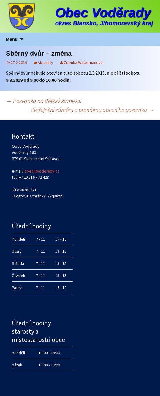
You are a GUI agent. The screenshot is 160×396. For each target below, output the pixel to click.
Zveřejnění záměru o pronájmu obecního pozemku (92, 109)
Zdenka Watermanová (83, 62)
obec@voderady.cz (41, 171)
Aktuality (45, 62)
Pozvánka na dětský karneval (44, 100)
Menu (12, 39)
